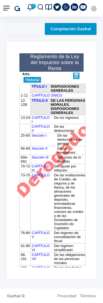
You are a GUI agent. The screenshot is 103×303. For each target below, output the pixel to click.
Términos (88, 296)
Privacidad (66, 296)
